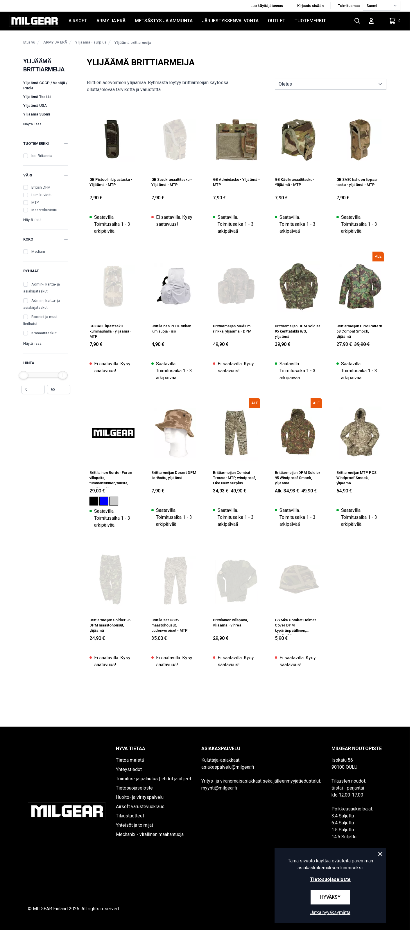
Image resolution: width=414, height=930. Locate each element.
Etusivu (29, 42)
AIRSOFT (78, 21)
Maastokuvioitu (44, 210)
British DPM (41, 187)
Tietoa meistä (130, 760)
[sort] (330, 84)
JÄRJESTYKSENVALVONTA (230, 21)
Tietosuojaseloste (134, 788)
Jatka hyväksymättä (330, 912)
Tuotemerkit (310, 21)
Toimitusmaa (349, 5)
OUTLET (276, 21)
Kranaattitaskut (44, 333)
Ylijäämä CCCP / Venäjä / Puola (45, 85)
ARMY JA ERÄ (111, 21)
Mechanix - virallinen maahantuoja (150, 834)
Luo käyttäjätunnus (266, 5)
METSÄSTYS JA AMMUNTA (164, 21)
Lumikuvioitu (42, 195)
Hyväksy (330, 897)
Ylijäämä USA (35, 105)
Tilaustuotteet (130, 816)
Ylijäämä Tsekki (37, 97)
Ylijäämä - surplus (90, 42)
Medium (38, 251)
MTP (35, 202)
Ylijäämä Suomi (36, 114)
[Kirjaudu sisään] (371, 21)
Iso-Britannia (41, 156)
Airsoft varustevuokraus (140, 806)
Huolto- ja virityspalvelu (140, 797)
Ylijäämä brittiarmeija (132, 42)
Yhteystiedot (129, 769)
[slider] (23, 375)
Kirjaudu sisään (310, 5)
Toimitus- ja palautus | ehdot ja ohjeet (153, 778)
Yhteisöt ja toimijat (134, 825)
